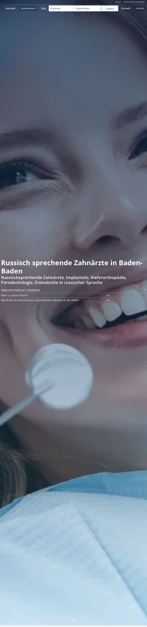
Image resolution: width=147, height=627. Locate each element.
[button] (143, 289)
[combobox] (62, 8)
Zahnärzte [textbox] (55, 8)
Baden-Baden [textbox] (83, 8)
